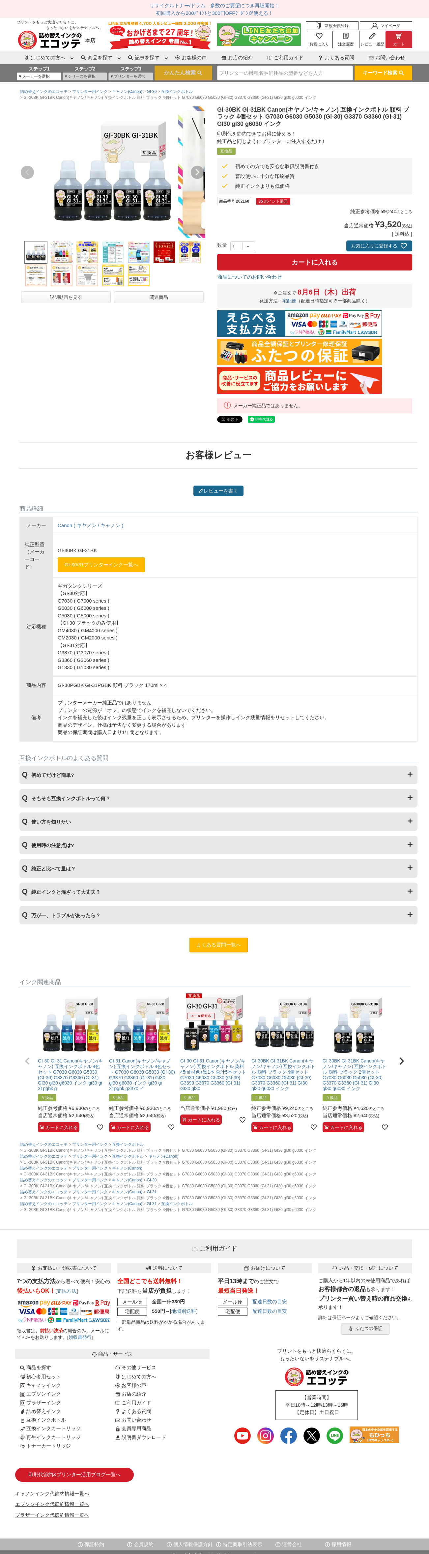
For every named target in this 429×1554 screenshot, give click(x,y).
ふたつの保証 (365, 1328)
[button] (27, 1061)
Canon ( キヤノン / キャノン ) (90, 525)
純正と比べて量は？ (53, 868)
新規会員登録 (332, 25)
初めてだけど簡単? (52, 775)
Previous (27, 172)
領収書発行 (80, 1337)
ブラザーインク (40, 1402)
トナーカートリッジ (45, 1446)
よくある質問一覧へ (218, 944)
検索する (183, 73)
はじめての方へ (135, 1376)
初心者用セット (40, 1376)
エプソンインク (40, 1394)
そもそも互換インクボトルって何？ (70, 798)
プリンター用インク (90, 91)
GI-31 (152, 1192)
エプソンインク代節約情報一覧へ (52, 1504)
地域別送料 (183, 1311)
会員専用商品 (133, 1428)
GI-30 (152, 91)
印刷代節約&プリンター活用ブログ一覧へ (74, 1474)
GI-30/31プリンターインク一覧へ (101, 564)
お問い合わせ (387, 57)
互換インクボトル (177, 91)
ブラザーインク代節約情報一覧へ (52, 1515)
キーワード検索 (383, 72)
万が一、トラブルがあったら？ (65, 915)
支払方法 (66, 1291)
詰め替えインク (40, 1411)
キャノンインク (40, 1385)
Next (197, 172)
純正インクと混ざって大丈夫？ (65, 892)
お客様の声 (191, 57)
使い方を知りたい (51, 822)
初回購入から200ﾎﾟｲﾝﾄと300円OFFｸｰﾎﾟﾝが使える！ (214, 13)
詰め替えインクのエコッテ (44, 91)
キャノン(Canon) (127, 91)
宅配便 (289, 300)
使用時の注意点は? (52, 845)
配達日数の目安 (269, 1301)
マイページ (385, 25)
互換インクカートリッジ (50, 1428)
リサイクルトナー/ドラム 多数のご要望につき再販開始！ (214, 5)
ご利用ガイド (285, 57)
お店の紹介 (237, 57)
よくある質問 (336, 57)
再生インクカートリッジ (50, 1437)
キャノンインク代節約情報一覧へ (52, 1493)
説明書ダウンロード (140, 1437)
